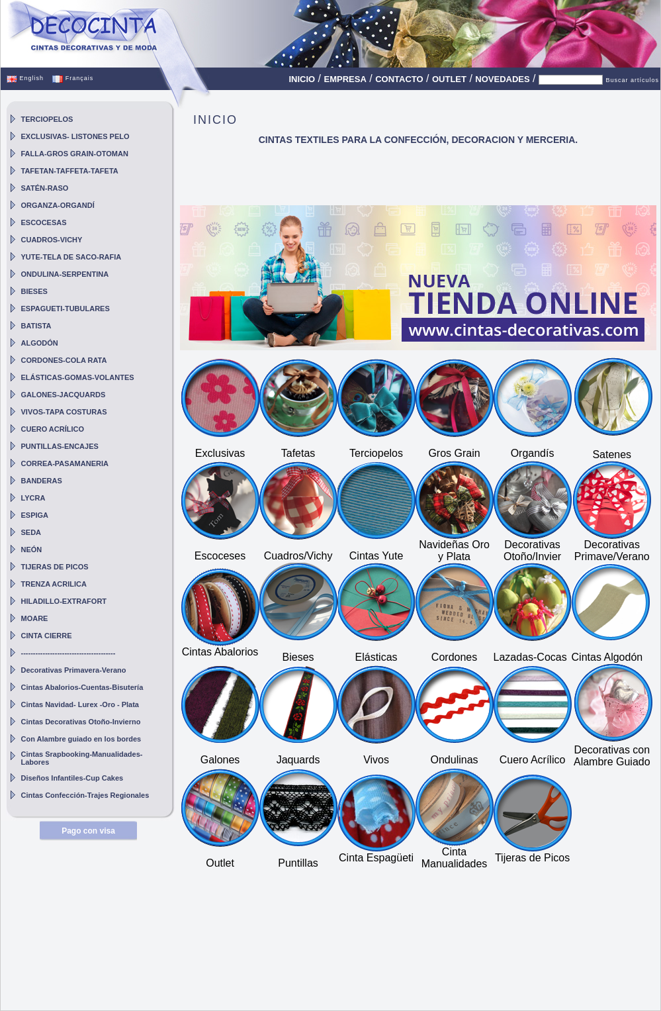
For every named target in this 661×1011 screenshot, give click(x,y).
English (25, 78)
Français (72, 78)
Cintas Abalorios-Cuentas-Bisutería (82, 687)
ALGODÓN (39, 343)
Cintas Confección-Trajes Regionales (85, 795)
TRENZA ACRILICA (54, 584)
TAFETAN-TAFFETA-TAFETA (69, 171)
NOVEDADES (502, 79)
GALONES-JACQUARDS (63, 395)
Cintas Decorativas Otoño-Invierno (81, 722)
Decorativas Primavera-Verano (73, 670)
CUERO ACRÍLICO (53, 429)
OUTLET (449, 79)
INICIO (301, 79)
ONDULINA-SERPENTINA (65, 274)
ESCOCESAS (44, 222)
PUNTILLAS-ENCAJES (60, 446)
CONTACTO (399, 79)
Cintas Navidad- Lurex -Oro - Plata (80, 704)
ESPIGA (35, 515)
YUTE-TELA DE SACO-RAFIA (71, 257)
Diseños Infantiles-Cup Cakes (72, 778)
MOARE (34, 618)
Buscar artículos (632, 80)
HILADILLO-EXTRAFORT (64, 601)
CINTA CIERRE (46, 636)
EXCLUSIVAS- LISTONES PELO (75, 136)
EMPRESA (345, 79)
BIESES (34, 291)
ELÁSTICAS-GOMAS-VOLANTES (77, 377)
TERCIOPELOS (47, 119)
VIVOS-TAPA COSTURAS (64, 412)
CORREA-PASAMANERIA (65, 463)
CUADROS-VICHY (52, 240)
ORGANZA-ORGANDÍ (58, 205)
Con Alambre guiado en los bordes (81, 739)
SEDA (31, 532)
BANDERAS (41, 481)
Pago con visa (88, 831)
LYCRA (33, 498)
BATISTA (36, 326)
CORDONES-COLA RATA (64, 360)
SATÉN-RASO (45, 188)
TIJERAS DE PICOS (55, 567)
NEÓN (31, 550)
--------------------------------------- (68, 653)
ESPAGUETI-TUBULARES (65, 309)
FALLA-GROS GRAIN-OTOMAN (74, 154)
